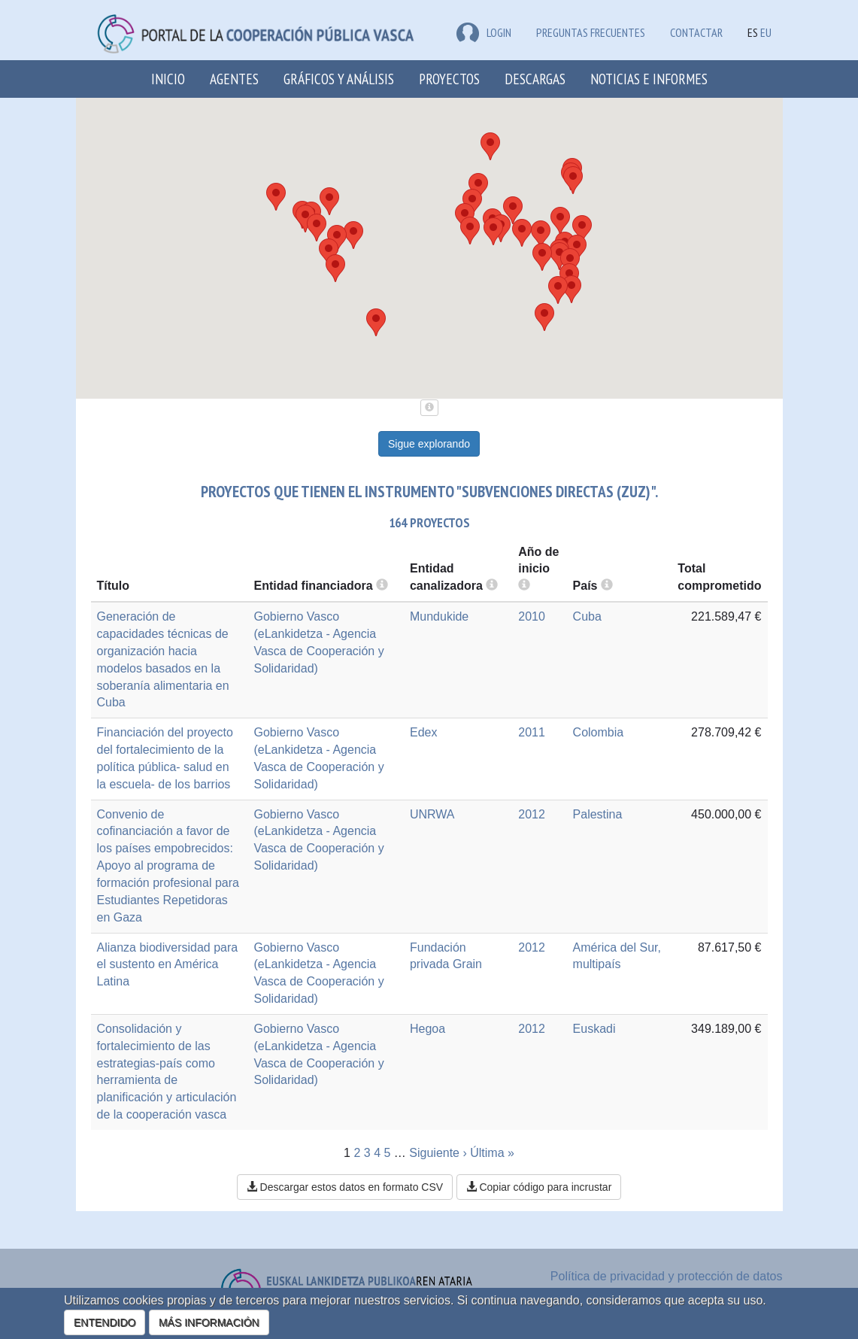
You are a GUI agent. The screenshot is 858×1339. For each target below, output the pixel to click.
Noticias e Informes (649, 78)
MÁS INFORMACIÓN (209, 1322)
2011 (531, 732)
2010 (531, 616)
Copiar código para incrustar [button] (539, 1187)
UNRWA (432, 814)
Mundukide (439, 616)
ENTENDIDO (104, 1322)
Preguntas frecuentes (590, 32)
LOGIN (483, 32)
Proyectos (449, 78)
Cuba (587, 616)
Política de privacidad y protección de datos (666, 1276)
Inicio (168, 78)
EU (766, 32)
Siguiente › (438, 1152)
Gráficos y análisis (338, 78)
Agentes (234, 78)
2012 (531, 814)
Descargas (535, 78)
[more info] (524, 585)
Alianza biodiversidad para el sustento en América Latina (167, 964)
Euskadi (594, 1028)
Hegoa (427, 1028)
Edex (423, 732)
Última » (492, 1152)
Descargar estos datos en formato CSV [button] (345, 1187)
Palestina (598, 814)
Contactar (696, 32)
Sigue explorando (429, 444)
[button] (560, 221)
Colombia (598, 732)
